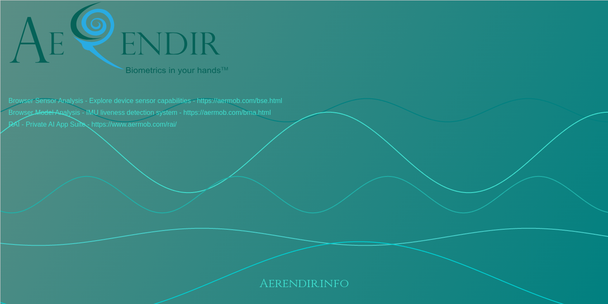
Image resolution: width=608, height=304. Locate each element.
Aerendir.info (304, 283)
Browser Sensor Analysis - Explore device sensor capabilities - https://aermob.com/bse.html (145, 100)
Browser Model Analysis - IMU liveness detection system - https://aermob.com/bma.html (139, 112)
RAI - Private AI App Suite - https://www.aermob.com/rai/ (92, 124)
